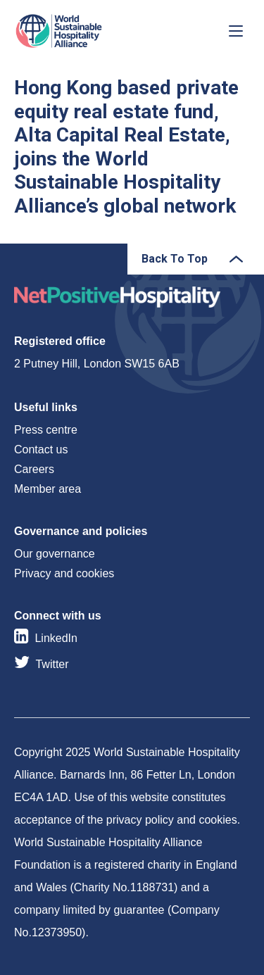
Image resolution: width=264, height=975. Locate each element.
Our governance (54, 554)
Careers (34, 469)
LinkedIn (55, 638)
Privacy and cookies (64, 573)
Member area (47, 489)
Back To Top (175, 258)
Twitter (51, 664)
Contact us (41, 449)
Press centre (45, 430)
